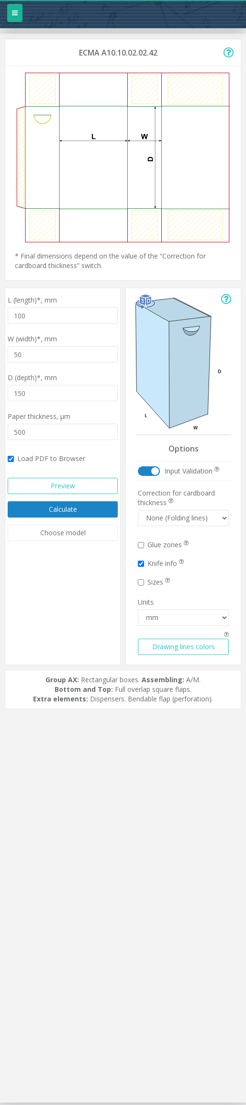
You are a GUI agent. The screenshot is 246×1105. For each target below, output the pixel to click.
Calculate (63, 509)
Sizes (154, 581)
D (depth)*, (32, 377)
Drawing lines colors (183, 646)
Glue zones (163, 544)
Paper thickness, (39, 416)
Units (146, 602)
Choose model (63, 532)
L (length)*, (32, 299)
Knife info (161, 563)
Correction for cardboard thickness (176, 497)
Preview (63, 485)
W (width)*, (32, 338)
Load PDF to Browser (46, 458)
